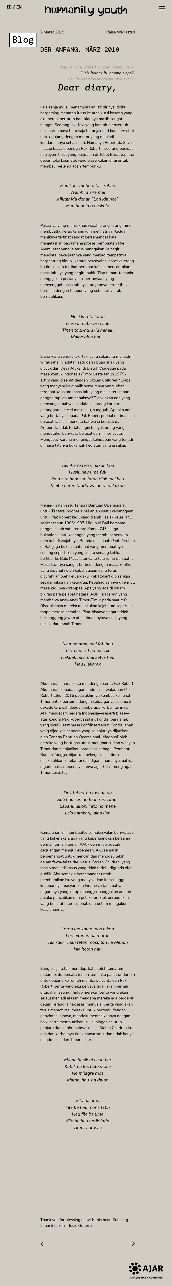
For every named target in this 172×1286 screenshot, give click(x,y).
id (9, 7)
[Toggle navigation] (162, 7)
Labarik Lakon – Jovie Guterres (67, 1225)
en (19, 7)
